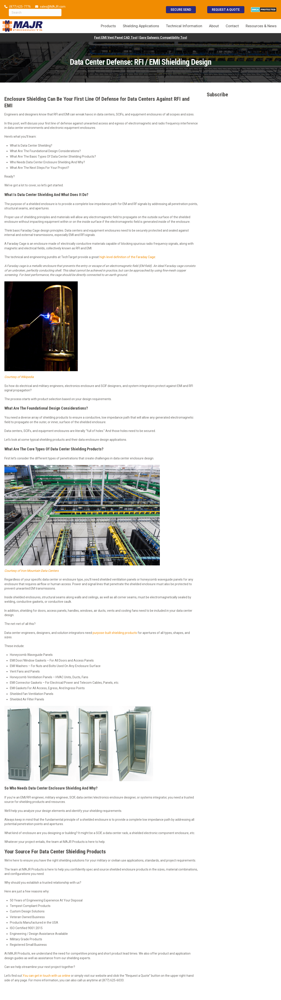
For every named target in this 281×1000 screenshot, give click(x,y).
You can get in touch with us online (46, 975)
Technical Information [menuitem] (184, 26)
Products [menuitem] (108, 26)
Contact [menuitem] (232, 26)
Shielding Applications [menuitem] (141, 26)
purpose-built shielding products (114, 633)
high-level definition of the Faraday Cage (127, 257)
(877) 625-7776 (20, 6)
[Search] (35, 12)
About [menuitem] (214, 26)
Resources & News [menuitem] (261, 26)
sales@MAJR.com (52, 6)
